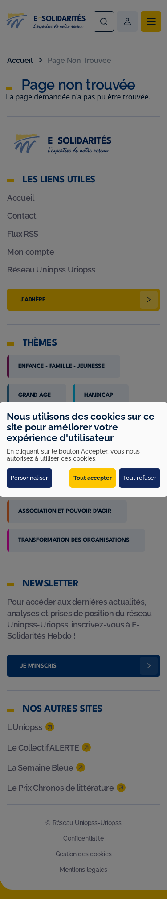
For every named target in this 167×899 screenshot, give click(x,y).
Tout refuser (139, 477)
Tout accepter (92, 477)
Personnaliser (29, 477)
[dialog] (83, 449)
